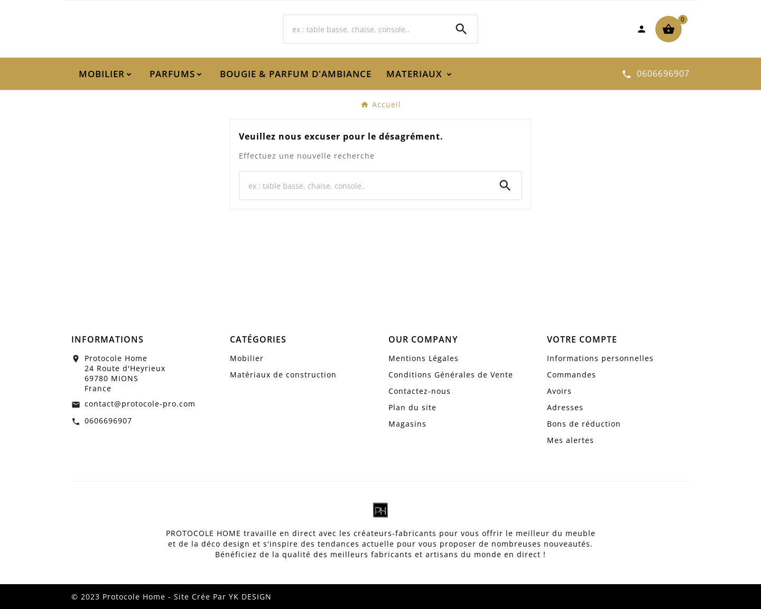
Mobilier (247, 358)
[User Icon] (641, 29)
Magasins (407, 424)
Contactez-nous (419, 391)
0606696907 (108, 421)
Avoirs (559, 391)
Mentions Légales (423, 358)
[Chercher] (365, 29)
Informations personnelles (600, 358)
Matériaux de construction (283, 375)
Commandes (571, 375)
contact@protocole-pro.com (140, 404)
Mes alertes (570, 440)
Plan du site (412, 407)
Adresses (565, 407)
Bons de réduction (584, 424)
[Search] (461, 29)
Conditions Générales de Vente (450, 375)
